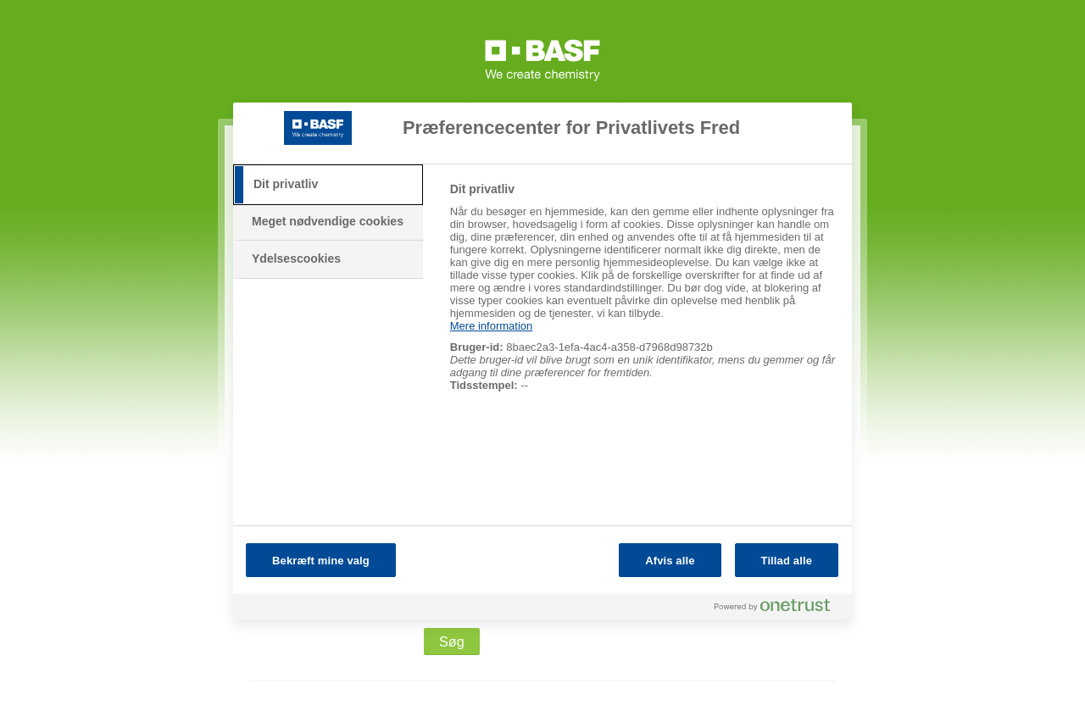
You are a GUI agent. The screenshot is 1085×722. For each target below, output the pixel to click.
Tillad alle (786, 560)
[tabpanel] (644, 296)
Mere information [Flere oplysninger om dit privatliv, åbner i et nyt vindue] (491, 325)
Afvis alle (669, 560)
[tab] (328, 184)
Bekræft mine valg (321, 560)
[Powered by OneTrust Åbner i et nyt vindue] (779, 608)
